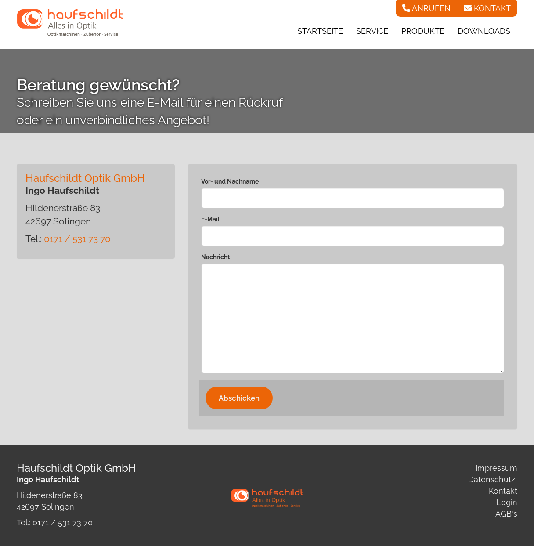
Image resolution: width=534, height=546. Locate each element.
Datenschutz (491, 479)
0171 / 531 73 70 (77, 238)
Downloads (484, 31)
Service (372, 31)
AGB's (506, 513)
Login (506, 502)
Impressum (496, 468)
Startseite (320, 31)
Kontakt (503, 490)
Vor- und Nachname (230, 181)
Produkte (422, 31)
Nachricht (215, 256)
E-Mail (210, 219)
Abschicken (239, 398)
